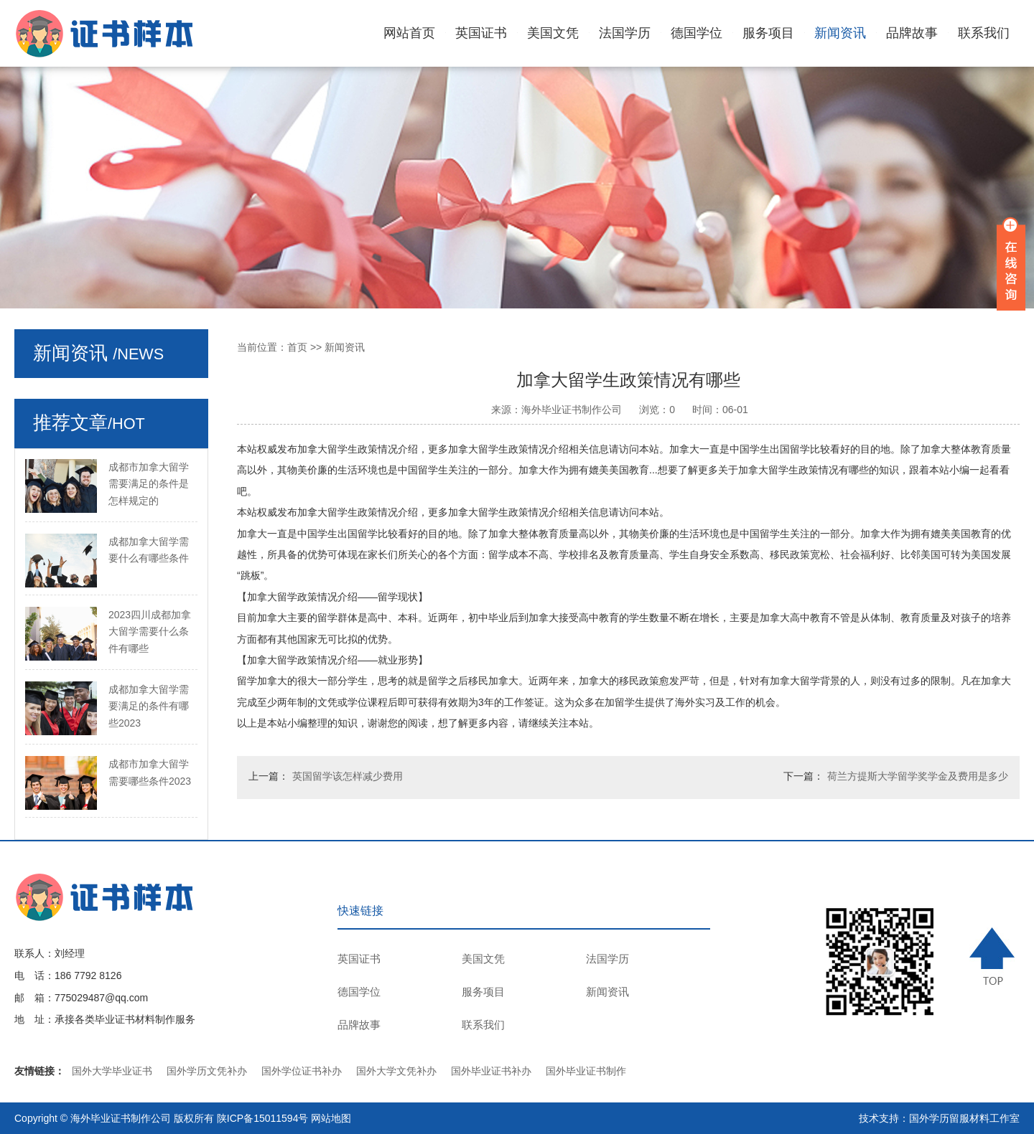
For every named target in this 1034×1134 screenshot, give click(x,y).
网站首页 (409, 33)
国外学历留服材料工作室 (964, 1118)
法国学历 (625, 33)
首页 (297, 347)
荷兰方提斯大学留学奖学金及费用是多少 (917, 776)
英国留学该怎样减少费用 (347, 776)
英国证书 (481, 33)
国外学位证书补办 (301, 1071)
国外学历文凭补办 (207, 1071)
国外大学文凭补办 (396, 1071)
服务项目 (768, 33)
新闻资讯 (840, 33)
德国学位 (696, 33)
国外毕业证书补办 (491, 1071)
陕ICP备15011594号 (263, 1118)
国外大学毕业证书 (112, 1071)
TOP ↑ (994, 956)
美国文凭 (553, 33)
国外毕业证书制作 (586, 1071)
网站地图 (331, 1118)
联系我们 (984, 33)
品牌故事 (912, 33)
